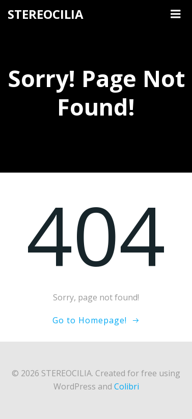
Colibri (126, 386)
